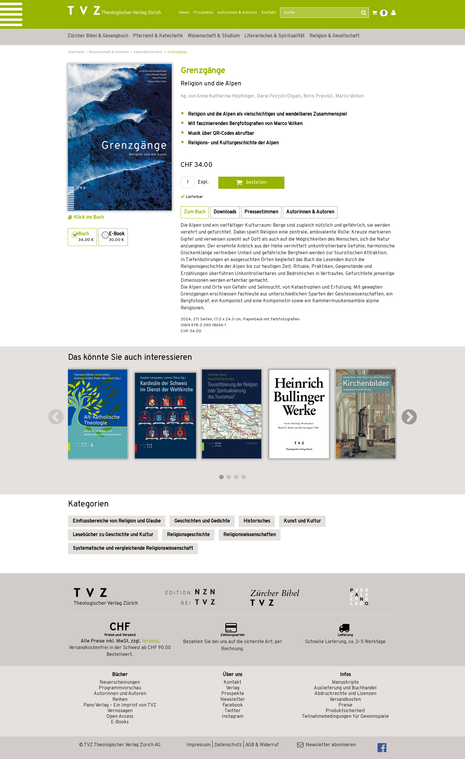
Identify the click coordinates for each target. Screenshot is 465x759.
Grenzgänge (177, 52)
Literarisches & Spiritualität (274, 36)
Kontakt (268, 12)
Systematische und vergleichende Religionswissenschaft (133, 549)
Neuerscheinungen (120, 683)
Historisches (256, 521)
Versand (149, 641)
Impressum (199, 745)
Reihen (120, 700)
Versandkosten (345, 700)
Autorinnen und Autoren (120, 694)
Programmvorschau (120, 688)
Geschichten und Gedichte (202, 521)
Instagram (232, 717)
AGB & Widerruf (262, 745)
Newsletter (232, 700)
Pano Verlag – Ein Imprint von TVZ (119, 705)
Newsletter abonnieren (326, 745)
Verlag (232, 688)
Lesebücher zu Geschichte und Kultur (113, 535)
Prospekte (203, 12)
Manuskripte (345, 683)
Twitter (232, 711)
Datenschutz (228, 745)
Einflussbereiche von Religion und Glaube (117, 521)
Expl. (203, 182)
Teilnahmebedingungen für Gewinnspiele (345, 717)
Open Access (119, 717)
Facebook (232, 705)
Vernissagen (120, 711)
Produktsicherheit (345, 711)
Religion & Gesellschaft (334, 36)
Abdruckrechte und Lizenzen (345, 694)
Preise (345, 705)
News (184, 12)
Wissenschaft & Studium (214, 36)
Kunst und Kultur (302, 521)
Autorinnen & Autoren (237, 12)
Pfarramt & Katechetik (158, 36)
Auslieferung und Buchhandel (345, 688)
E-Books (120, 722)
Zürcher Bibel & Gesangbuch (97, 36)
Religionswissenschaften (249, 535)
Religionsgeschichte (188, 535)
